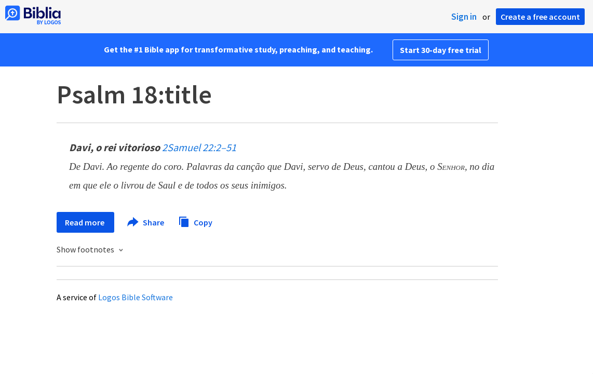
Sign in (464, 16)
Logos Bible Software (135, 297)
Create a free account (540, 16)
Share (146, 222)
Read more (85, 222)
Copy (195, 221)
